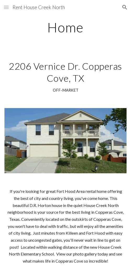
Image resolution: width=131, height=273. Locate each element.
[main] (65, 27)
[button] (6, 7)
